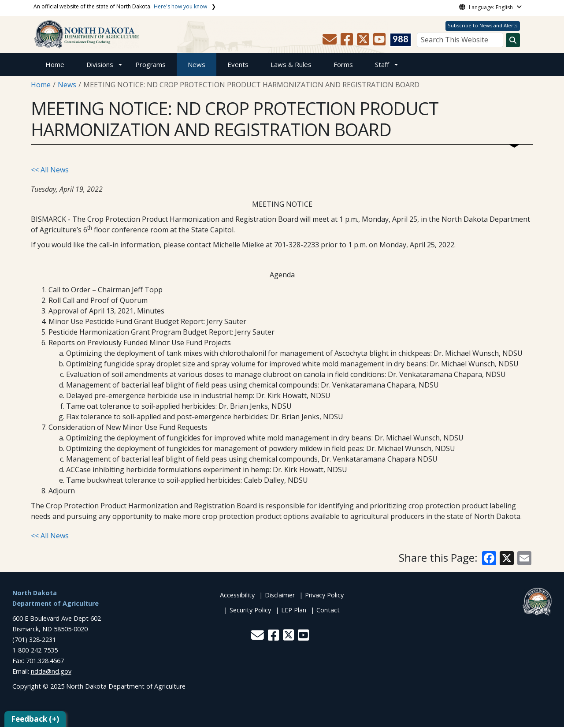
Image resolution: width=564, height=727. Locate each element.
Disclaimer (280, 595)
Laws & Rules (291, 64)
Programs (150, 64)
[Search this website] (513, 40)
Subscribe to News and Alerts (482, 25)
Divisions (99, 64)
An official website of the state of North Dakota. (120, 6)
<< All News (50, 170)
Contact (328, 610)
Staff (382, 64)
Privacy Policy (324, 595)
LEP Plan (293, 610)
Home (54, 64)
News (196, 64)
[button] (330, 42)
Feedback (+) (35, 719)
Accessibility (237, 595)
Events (238, 64)
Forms (343, 64)
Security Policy (250, 610)
